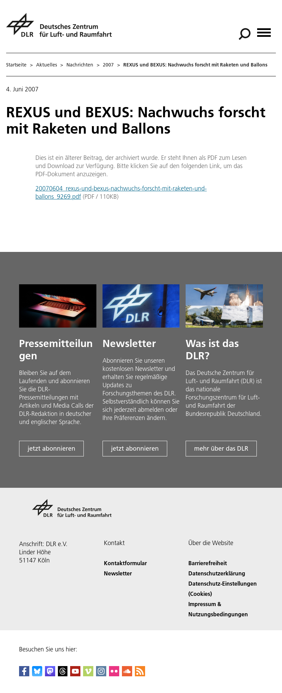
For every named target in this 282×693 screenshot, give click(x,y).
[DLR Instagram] (101, 674)
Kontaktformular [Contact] (125, 563)
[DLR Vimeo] (88, 674)
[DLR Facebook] (24, 674)
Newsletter (118, 573)
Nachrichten (79, 64)
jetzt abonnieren (51, 448)
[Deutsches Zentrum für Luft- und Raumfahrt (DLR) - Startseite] (61, 29)
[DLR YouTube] (75, 674)
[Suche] (244, 34)
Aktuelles (46, 64)
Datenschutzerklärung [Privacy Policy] (216, 573)
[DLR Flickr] (114, 674)
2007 (108, 64)
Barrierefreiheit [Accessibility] (207, 563)
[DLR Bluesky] (37, 674)
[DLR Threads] (62, 674)
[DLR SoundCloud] (127, 674)
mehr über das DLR (221, 448)
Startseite (16, 64)
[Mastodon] (50, 674)
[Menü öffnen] (264, 30)
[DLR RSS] (140, 674)
